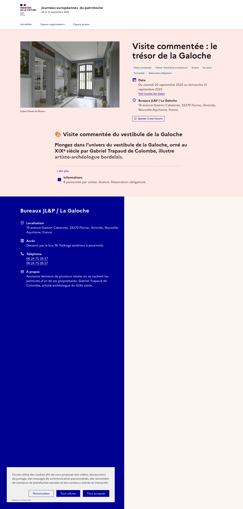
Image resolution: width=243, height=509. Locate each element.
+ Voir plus (63, 171)
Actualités (26, 24)
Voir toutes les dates (151, 94)
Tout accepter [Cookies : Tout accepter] (96, 493)
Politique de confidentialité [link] (21, 500)
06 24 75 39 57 (37, 258)
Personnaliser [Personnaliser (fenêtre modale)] (41, 493)
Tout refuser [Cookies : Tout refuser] (68, 493)
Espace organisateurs (52, 24)
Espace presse (81, 24)
